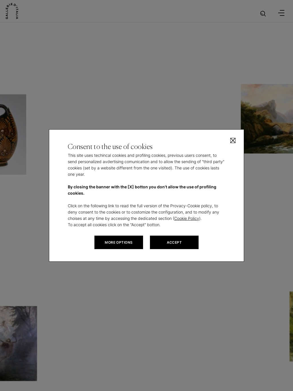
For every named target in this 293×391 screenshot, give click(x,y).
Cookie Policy (186, 218)
